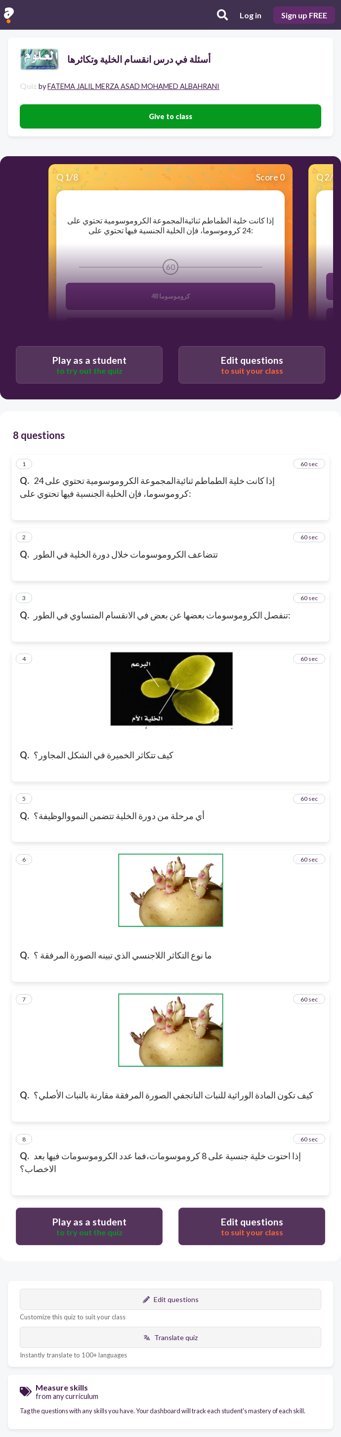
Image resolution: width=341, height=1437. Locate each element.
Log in (250, 15)
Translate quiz (170, 1337)
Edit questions (171, 1299)
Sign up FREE (304, 15)
